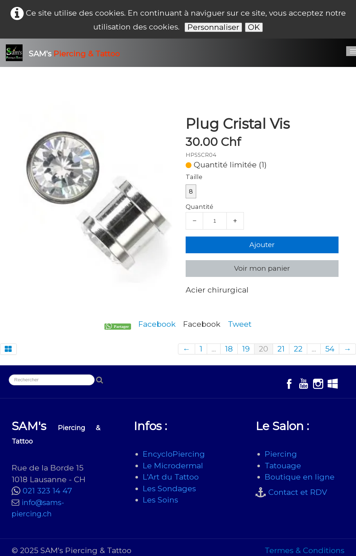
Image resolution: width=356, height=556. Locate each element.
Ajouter (262, 245)
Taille (194, 176)
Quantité (199, 206)
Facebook (157, 324)
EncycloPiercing (174, 453)
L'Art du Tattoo (171, 476)
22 (298, 348)
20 (263, 348)
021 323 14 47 (47, 490)
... (213, 348)
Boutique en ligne (300, 476)
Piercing (281, 453)
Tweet (240, 324)
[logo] (65, 52)
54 (330, 348)
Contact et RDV (297, 492)
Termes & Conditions (304, 550)
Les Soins (160, 499)
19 (246, 348)
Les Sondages (169, 488)
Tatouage (283, 465)
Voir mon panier (262, 268)
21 (281, 348)
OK (254, 27)
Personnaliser (213, 27)
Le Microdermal (173, 465)
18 (229, 348)
